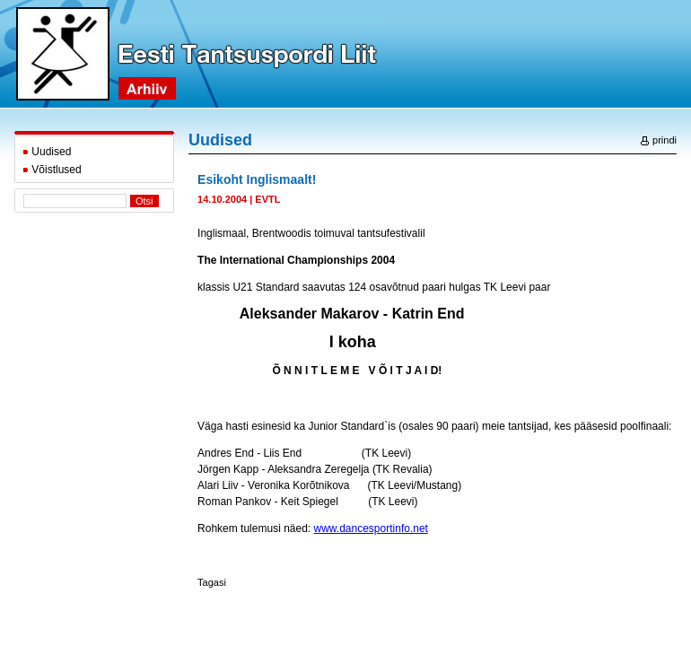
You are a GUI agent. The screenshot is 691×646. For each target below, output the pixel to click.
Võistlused (52, 169)
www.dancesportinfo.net (371, 528)
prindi (659, 140)
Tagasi (211, 582)
